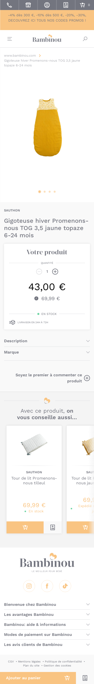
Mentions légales (29, 661)
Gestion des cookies (57, 665)
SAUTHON (12, 210)
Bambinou (47, 38)
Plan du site (31, 665)
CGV (11, 661)
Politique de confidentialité (63, 661)
